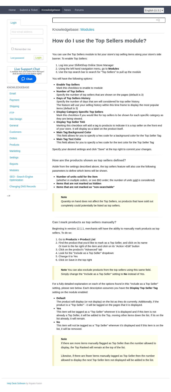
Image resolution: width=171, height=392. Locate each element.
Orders (13, 138)
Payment (14, 100)
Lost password (17, 58)
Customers (15, 132)
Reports (14, 164)
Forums (79, 9)
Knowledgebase (51, 9)
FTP (12, 112)
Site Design (16, 119)
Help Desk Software (16, 383)
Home (12, 9)
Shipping (14, 106)
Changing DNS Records (23, 186)
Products (14, 144)
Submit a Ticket (29, 9)
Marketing (15, 151)
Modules (14, 170)
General (14, 125)
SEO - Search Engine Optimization (21, 178)
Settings (14, 157)
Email (13, 93)
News (67, 9)
